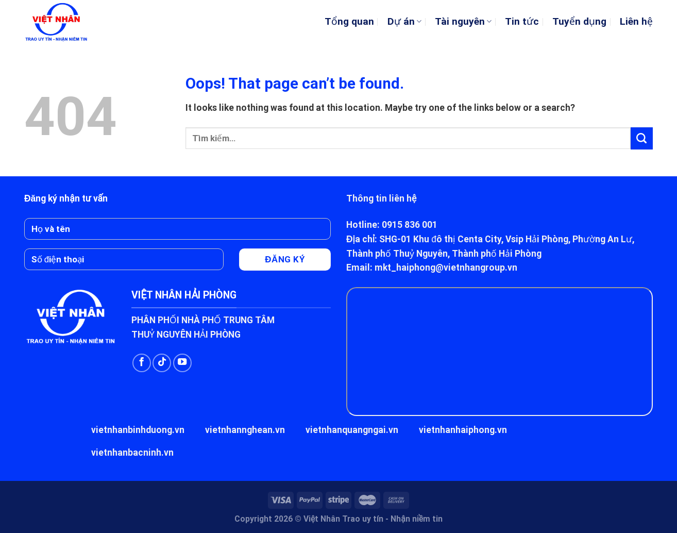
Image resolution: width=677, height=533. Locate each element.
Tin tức (522, 21)
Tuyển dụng (579, 21)
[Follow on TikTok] (162, 363)
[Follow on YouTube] (182, 363)
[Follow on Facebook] (141, 363)
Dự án (404, 21)
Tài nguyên (463, 21)
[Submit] (642, 138)
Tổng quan (349, 21)
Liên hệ (636, 21)
